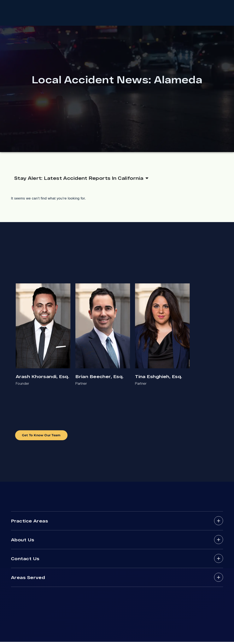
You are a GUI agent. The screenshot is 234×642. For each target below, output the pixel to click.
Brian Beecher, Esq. (99, 376)
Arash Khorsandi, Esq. (42, 376)
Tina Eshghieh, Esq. (158, 376)
